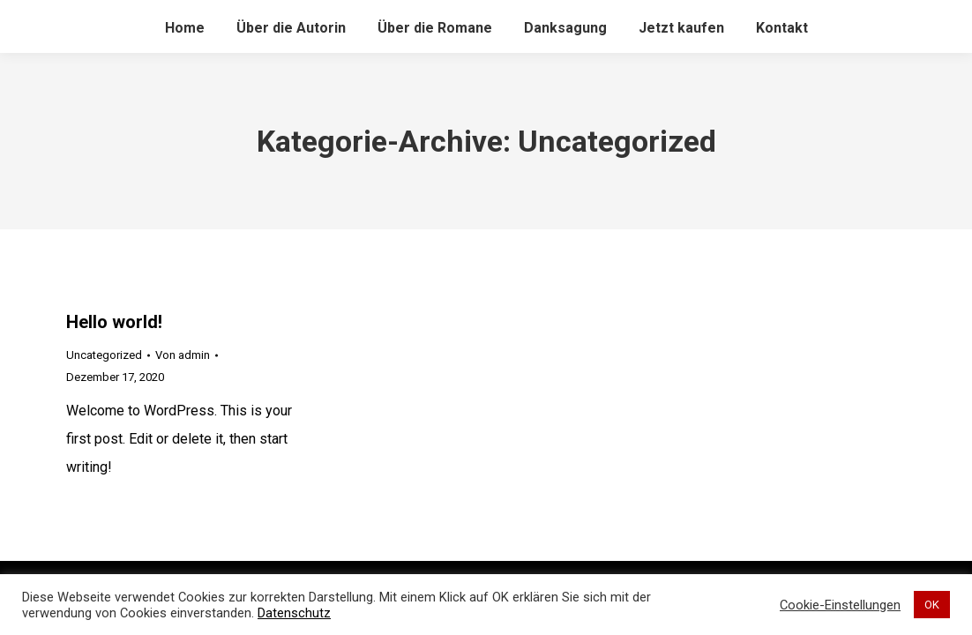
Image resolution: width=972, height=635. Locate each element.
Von (182, 355)
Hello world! (114, 321)
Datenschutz (294, 613)
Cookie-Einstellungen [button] (840, 605)
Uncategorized (104, 355)
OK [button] (931, 604)
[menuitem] (184, 28)
